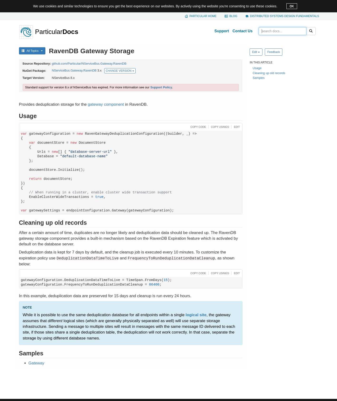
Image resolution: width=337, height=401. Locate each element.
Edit (256, 52)
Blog (233, 16)
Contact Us (242, 31)
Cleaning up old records (269, 73)
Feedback (273, 52)
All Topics (32, 51)
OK (292, 6)
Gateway (36, 363)
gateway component (106, 104)
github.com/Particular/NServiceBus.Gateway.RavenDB (89, 63)
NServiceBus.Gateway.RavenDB (74, 70)
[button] (198, 126)
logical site (196, 315)
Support (221, 31)
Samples (259, 78)
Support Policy (161, 87)
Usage (257, 68)
